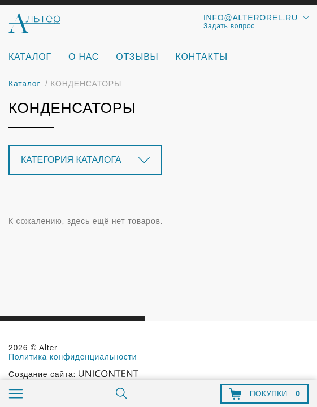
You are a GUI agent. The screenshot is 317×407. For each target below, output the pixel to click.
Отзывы (137, 57)
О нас (83, 57)
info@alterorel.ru (250, 17)
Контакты (202, 57)
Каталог (29, 57)
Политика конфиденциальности (72, 356)
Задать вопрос (229, 26)
